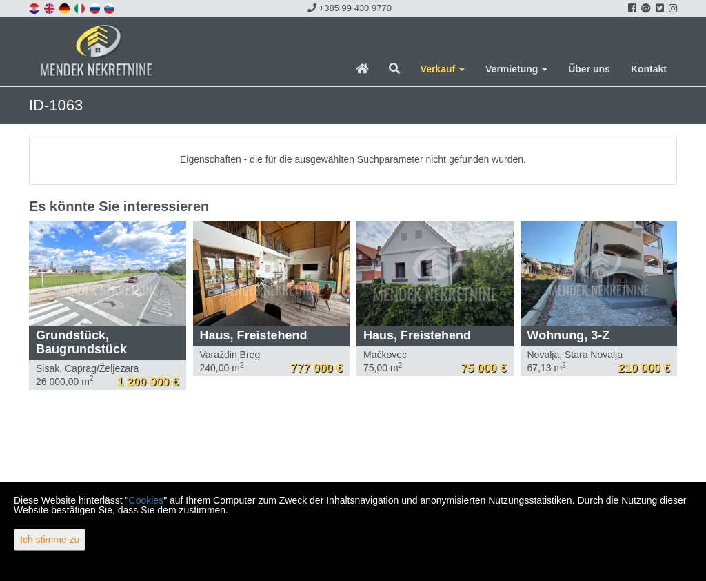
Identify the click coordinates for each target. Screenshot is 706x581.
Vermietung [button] (516, 69)
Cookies (146, 500)
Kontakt (649, 69)
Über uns (589, 69)
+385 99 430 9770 (349, 8)
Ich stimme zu (49, 539)
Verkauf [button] (443, 69)
